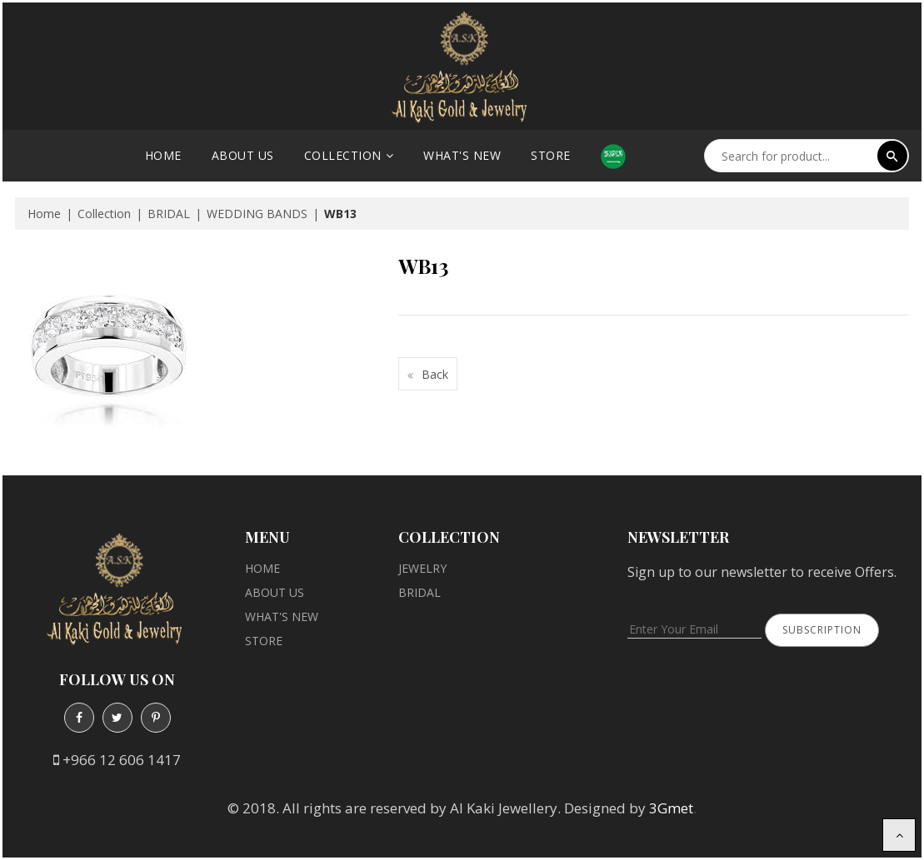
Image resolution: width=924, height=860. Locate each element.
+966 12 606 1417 (121, 759)
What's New (462, 155)
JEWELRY (422, 568)
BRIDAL (168, 213)
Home (163, 155)
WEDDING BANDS (257, 213)
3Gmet (671, 808)
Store (551, 155)
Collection (343, 155)
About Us (243, 155)
